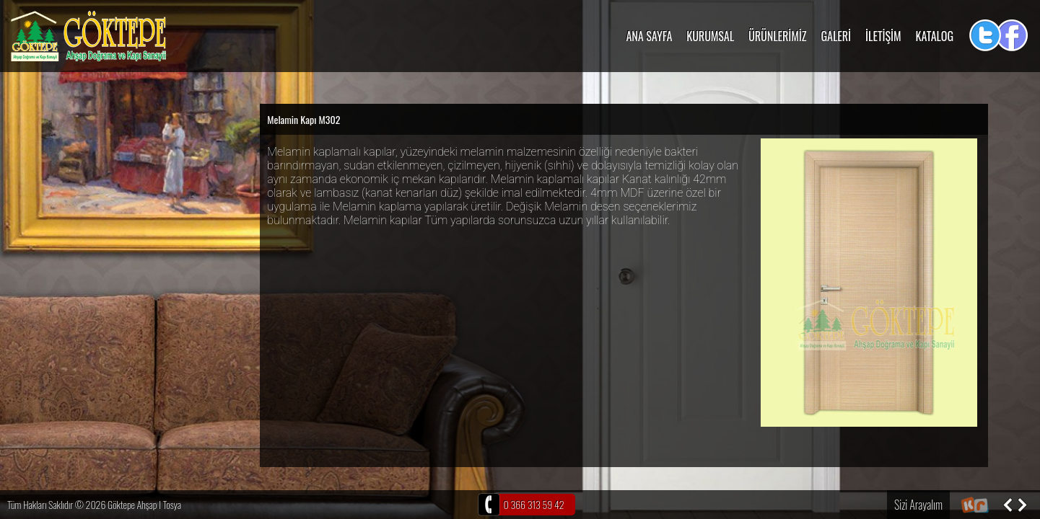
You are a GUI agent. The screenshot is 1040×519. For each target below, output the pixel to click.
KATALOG (934, 36)
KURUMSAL (710, 36)
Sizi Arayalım (918, 504)
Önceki (1007, 504)
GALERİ (836, 36)
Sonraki (1022, 504)
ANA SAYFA (649, 36)
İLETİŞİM (883, 36)
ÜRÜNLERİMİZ (777, 36)
